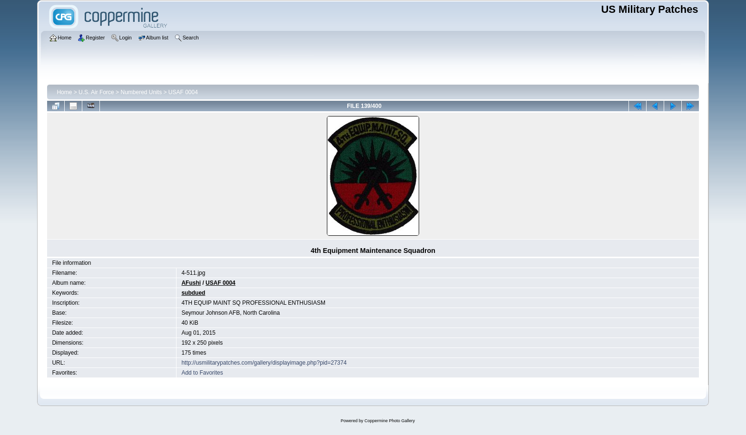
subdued (193, 293)
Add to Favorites (202, 372)
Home (64, 92)
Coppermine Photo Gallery (389, 420)
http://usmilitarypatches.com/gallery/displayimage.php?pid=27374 (263, 362)
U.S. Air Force (96, 92)
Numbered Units (141, 92)
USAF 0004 (183, 92)
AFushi (191, 283)
